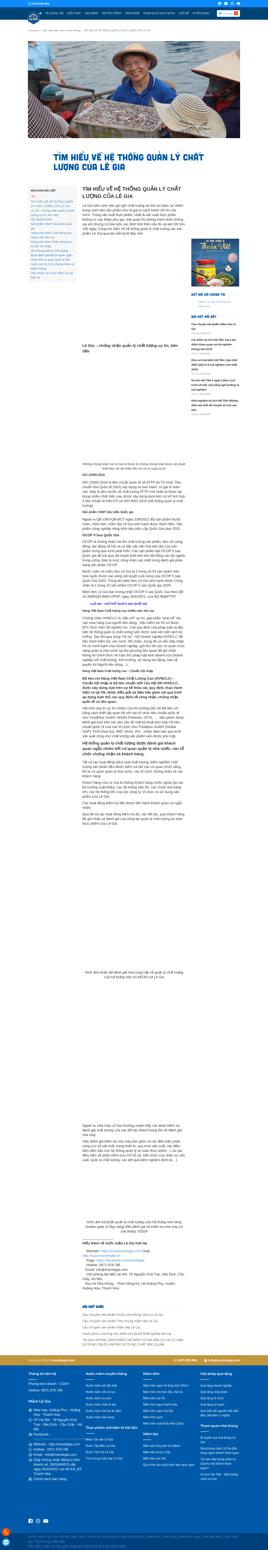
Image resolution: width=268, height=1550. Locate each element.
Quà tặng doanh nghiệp (216, 1385)
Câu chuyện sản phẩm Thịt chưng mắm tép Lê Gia (119, 1321)
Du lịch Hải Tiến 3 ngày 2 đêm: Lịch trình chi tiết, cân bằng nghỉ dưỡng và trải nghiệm (215, 384)
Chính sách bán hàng (50, 1479)
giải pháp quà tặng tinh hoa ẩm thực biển (95, 1546)
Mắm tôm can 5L (154, 1398)
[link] (120, 1260)
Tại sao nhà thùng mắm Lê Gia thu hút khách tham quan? (218, 1464)
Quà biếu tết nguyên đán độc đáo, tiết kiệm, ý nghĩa (219, 1413)
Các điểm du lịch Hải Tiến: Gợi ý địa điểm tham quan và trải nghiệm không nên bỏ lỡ (213, 344)
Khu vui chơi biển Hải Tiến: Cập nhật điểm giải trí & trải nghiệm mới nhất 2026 (214, 364)
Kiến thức (74, 13)
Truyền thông (112, 13)
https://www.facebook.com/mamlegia (62, 1439)
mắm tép (169, 1536)
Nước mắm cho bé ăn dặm (103, 1410)
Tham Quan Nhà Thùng (159, 13)
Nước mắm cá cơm (98, 1398)
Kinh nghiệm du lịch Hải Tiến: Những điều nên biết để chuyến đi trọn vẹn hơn (214, 405)
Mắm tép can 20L (154, 1458)
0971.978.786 (38, 3)
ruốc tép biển (212, 1536)
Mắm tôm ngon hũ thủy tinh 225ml (165, 1385)
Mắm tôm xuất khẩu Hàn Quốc (163, 1423)
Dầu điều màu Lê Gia (44, 1546)
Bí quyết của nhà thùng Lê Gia (217, 1440)
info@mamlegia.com (222, 1360)
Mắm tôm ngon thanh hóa (160, 1404)
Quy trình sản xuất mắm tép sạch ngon (168, 1464)
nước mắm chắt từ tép (127, 1536)
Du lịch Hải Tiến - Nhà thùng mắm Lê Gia (219, 1476)
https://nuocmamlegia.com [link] (121, 1251)
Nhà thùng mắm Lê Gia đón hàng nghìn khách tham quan (219, 1450)
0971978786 (6, 1542)
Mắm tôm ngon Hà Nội (158, 1410)
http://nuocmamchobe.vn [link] (101, 1256)
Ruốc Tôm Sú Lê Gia (100, 1452)
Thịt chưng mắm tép (49, 1541)
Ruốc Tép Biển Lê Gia (100, 1445)
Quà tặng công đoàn (213, 1391)
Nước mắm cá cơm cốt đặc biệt (52, 1536)
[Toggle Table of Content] (33, 197)
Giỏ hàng (228, 13)
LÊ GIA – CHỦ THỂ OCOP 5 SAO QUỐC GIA (120, 603)
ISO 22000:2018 (41, 219)
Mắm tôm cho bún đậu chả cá (162, 1391)
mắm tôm (153, 1536)
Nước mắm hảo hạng (100, 1417)
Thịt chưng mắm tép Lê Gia (104, 1458)
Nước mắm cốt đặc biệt (101, 1385)
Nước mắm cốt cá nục (101, 1391)
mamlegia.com (63, 1360)
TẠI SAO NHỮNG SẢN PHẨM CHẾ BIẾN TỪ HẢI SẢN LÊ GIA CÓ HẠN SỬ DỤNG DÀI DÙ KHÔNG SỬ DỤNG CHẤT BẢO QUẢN (132, 1342)
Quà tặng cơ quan (212, 1404)
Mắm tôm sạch (153, 1417)
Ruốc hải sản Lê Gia (99, 1439)
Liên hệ (184, 13)
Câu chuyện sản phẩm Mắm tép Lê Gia (111, 1327)
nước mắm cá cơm (93, 1536)
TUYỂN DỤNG (200, 13)
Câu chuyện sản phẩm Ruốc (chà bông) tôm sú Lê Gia (122, 1315)
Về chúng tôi (54, 13)
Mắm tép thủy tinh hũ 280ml (161, 1445)
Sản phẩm (91, 13)
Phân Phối (132, 13)
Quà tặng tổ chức (212, 1398)
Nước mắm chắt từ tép (101, 1404)
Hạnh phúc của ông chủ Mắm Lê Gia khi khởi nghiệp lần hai (126, 1333)
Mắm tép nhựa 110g (156, 1452)
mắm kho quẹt (189, 1536)
